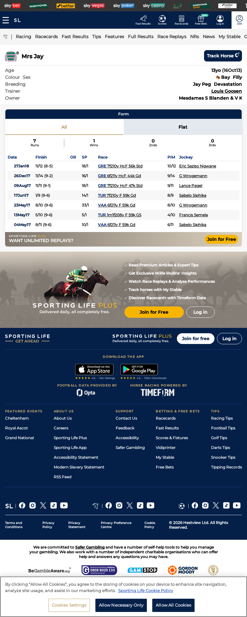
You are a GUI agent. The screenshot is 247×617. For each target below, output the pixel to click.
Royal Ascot (16, 428)
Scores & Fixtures (172, 437)
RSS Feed (62, 476)
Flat (182, 127)
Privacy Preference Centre (116, 525)
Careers (61, 428)
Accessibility (127, 437)
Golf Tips (219, 437)
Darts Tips (220, 447)
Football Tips (223, 428)
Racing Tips (222, 418)
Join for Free (221, 239)
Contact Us (126, 418)
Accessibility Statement (76, 457)
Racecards (166, 418)
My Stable (165, 457)
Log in (229, 338)
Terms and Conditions (13, 525)
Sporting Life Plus (70, 437)
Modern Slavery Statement (79, 467)
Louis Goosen (226, 91)
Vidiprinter (166, 447)
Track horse (223, 56)
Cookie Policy (149, 525)
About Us (63, 418)
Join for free (195, 338)
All (64, 127)
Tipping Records (226, 467)
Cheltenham (17, 418)
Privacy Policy (48, 525)
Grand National (19, 437)
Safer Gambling (130, 447)
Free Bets (165, 467)
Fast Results (167, 428)
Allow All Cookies (173, 608)
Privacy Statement (76, 525)
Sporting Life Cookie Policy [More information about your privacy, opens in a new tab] (145, 593)
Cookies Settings (69, 608)
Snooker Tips (223, 457)
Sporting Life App (70, 447)
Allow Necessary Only (121, 608)
